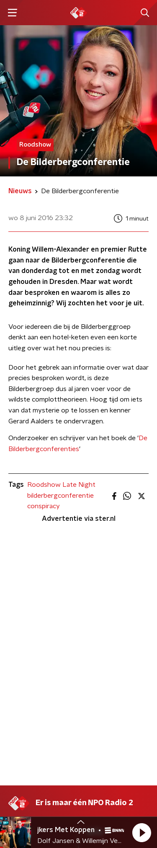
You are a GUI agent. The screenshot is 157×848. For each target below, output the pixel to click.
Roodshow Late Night (61, 484)
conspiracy (43, 506)
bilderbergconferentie (60, 495)
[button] (141, 832)
